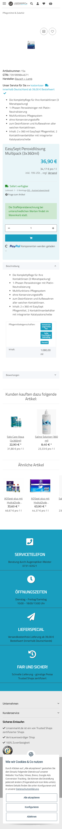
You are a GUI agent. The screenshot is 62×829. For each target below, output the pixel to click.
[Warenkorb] (53, 3)
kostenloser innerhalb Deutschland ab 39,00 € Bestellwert (29, 89)
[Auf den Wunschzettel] (52, 31)
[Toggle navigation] (4, 2)
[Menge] (31, 228)
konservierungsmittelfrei (46, 326)
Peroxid (44, 342)
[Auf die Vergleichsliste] (43, 31)
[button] (32, 3)
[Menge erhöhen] (53, 228)
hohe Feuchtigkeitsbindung (46, 335)
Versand (52, 173)
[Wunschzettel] (44, 3)
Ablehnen (32, 816)
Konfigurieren (32, 807)
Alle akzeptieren (32, 797)
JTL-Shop (36, 824)
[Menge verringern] (9, 228)
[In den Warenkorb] (5, 22)
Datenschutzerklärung (27, 789)
